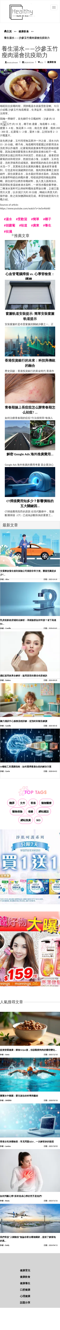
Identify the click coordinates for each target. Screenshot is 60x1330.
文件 (22, 803)
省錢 (30, 811)
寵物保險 (17, 811)
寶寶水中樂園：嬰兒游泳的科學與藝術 (19, 1095)
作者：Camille (5, 628)
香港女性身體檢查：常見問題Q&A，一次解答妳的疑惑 (27, 1141)
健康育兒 (25, 1270)
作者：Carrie (5, 771)
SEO (38, 820)
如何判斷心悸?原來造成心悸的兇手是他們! (21, 1196)
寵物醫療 (46, 803)
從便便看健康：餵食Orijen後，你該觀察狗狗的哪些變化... (28, 1050)
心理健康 (25, 1296)
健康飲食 (24, 31)
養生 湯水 (41, 166)
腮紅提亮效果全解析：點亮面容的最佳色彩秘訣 (23, 675)
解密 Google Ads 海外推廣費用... (30, 454)
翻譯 (11, 803)
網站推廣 (25, 820)
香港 (33, 803)
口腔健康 (25, 1289)
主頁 (8, 31)
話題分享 (25, 1302)
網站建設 (44, 811)
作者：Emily (4, 1245)
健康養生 (25, 1283)
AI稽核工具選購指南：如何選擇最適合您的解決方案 (25, 766)
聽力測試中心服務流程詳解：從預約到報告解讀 (23, 721)
